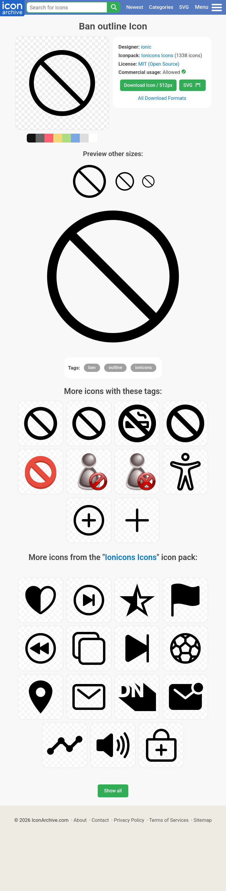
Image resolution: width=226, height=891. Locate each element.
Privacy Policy (129, 820)
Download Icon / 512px (148, 85)
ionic (146, 47)
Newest (134, 7)
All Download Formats (162, 98)
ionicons (143, 367)
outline (115, 367)
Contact (100, 820)
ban (92, 367)
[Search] (113, 7)
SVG (184, 7)
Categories (161, 7)
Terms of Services (169, 820)
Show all (113, 791)
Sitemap (203, 820)
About (80, 820)
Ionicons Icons (157, 55)
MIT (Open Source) (159, 64)
